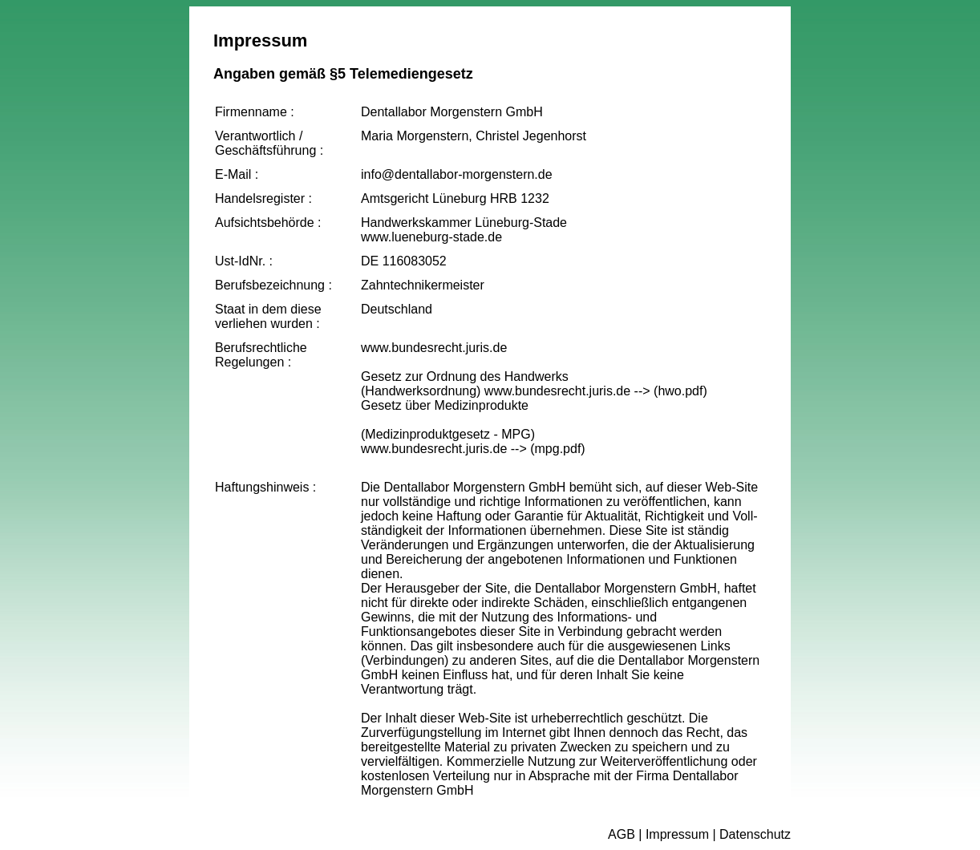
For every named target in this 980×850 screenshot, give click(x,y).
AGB (621, 834)
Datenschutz (755, 834)
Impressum (677, 834)
